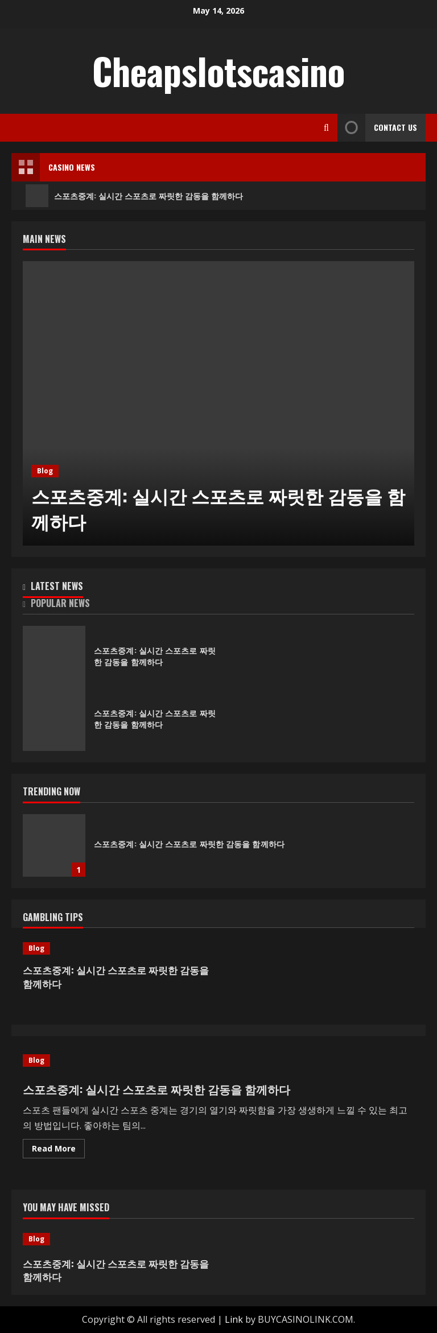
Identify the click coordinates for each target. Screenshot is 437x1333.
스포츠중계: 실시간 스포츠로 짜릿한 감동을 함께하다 (134, 195)
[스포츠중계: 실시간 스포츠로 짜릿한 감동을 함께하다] (218, 403)
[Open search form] (326, 128)
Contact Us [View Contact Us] (377, 128)
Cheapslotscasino (218, 70)
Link (234, 1319)
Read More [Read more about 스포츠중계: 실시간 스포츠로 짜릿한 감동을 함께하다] (58, 1150)
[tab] (120, 588)
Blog (45, 471)
